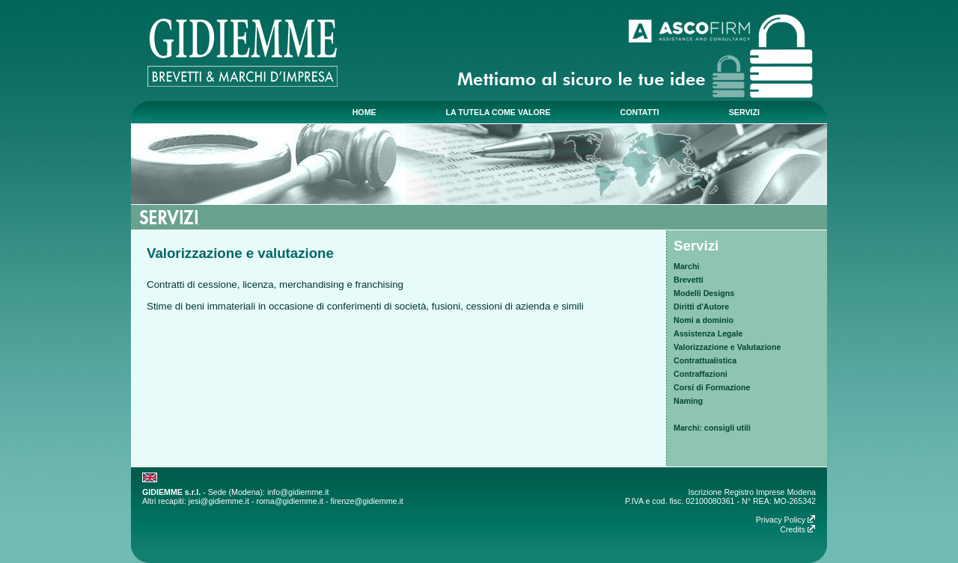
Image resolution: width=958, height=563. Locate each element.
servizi (744, 112)
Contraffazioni (700, 373)
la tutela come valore (498, 112)
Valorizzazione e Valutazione (727, 346)
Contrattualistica (705, 360)
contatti (639, 112)
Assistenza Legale (708, 333)
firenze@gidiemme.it (366, 500)
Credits (798, 529)
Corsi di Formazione (712, 387)
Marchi (686, 266)
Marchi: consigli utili (712, 427)
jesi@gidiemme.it (219, 500)
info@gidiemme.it (298, 491)
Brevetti (689, 279)
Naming (688, 400)
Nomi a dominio (703, 320)
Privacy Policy (786, 519)
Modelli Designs (704, 293)
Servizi (696, 245)
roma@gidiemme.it (289, 500)
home (364, 112)
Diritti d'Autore (701, 306)
